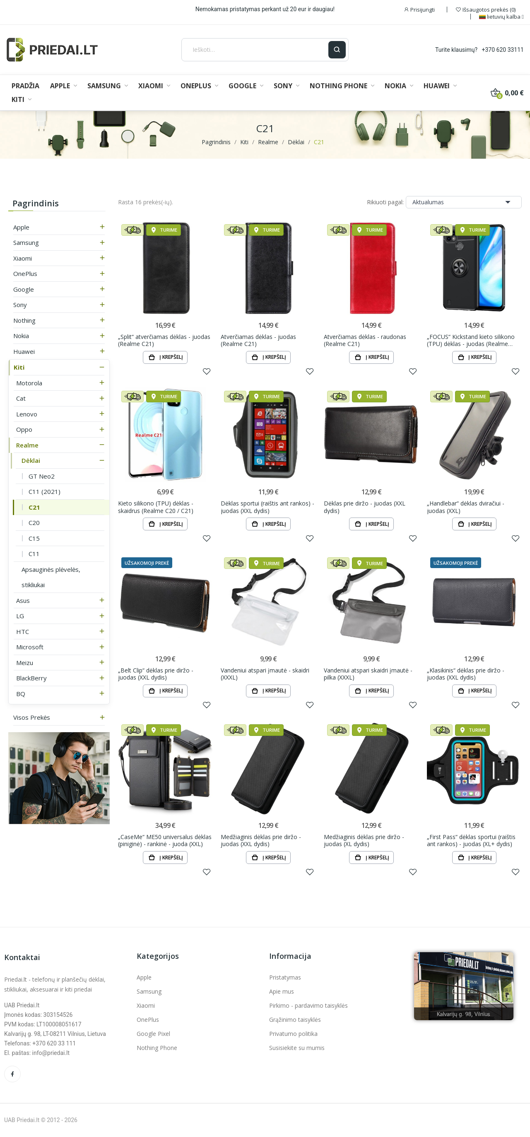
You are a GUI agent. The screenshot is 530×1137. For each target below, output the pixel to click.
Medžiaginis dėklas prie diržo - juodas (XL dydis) (364, 840)
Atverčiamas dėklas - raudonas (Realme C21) (365, 340)
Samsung (26, 242)
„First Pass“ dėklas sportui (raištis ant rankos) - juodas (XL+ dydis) (471, 840)
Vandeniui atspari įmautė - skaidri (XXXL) (265, 674)
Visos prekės (31, 717)
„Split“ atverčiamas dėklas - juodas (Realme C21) (164, 340)
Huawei (24, 351)
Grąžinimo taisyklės (295, 1019)
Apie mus (281, 991)
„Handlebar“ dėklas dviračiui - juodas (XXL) (465, 507)
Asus (23, 600)
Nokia (21, 335)
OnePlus (25, 273)
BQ (20, 693)
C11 (34, 553)
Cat (21, 398)
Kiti (19, 367)
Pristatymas (285, 977)
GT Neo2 (42, 476)
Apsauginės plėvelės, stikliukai (51, 577)
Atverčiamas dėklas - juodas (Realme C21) (258, 340)
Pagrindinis (35, 203)
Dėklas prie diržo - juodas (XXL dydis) (364, 507)
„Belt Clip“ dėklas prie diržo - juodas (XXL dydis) (155, 674)
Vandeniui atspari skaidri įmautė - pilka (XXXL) (368, 674)
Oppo (24, 429)
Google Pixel (153, 1034)
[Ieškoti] (254, 49)
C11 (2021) (44, 491)
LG (20, 616)
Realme (27, 445)
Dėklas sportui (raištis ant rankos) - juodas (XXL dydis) (267, 507)
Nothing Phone (157, 1048)
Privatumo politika (293, 1034)
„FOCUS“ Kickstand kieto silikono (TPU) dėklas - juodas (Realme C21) (471, 340)
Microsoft (29, 647)
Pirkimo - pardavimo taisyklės (308, 1005)
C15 (34, 538)
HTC (22, 631)
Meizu (24, 662)
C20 (34, 522)
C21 (34, 507)
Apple (21, 227)
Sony (20, 304)
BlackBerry (31, 678)
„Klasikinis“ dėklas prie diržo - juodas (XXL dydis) (465, 674)
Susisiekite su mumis (297, 1048)
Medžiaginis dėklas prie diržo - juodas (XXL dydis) (261, 840)
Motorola (29, 383)
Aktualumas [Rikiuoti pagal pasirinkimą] (463, 202)
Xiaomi (22, 258)
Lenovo (26, 414)
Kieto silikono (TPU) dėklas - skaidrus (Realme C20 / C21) (155, 507)
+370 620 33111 (503, 49)
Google (23, 289)
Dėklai (31, 460)
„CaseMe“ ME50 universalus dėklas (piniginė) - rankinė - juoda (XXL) (165, 840)
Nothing (24, 320)
